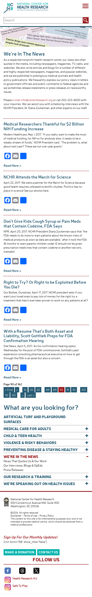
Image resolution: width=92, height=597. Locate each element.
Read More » (12, 166)
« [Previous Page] (17, 389)
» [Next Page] (22, 395)
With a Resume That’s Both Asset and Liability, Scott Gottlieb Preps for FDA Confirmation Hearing (38, 335)
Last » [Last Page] (30, 395)
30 (38, 389)
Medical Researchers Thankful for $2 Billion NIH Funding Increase (44, 126)
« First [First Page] (9, 389)
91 (68, 389)
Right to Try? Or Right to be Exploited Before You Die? (45, 284)
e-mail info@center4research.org (32, 100)
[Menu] (85, 6)
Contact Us (48, 552)
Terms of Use (30, 515)
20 (31, 389)
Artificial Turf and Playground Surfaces (34, 419)
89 (54, 389)
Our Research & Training (46, 476)
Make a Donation (19, 552)
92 (74, 389)
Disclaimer (15, 515)
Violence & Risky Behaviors (46, 442)
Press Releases (13, 470)
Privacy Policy (47, 515)
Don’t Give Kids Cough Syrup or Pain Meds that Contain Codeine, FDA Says (42, 223)
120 (14, 395)
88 (47, 389)
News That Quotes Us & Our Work (25, 461)
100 (84, 389)
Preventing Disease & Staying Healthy (46, 449)
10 (25, 389)
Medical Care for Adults (46, 428)
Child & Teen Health (46, 435)
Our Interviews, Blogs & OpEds (23, 465)
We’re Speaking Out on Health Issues (46, 483)
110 (6, 395)
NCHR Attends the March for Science (37, 176)
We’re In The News (46, 456)
